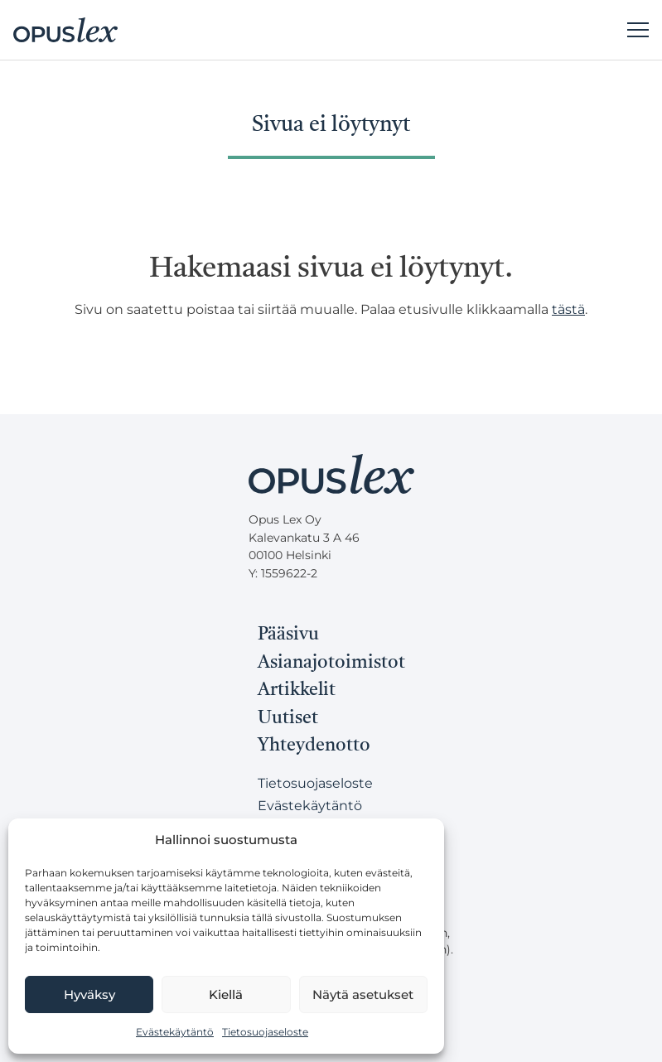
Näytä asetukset (362, 994)
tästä (568, 309)
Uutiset (288, 718)
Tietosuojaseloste (265, 1032)
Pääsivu (288, 634)
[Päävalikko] (638, 29)
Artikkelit (297, 690)
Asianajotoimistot (331, 663)
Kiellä (226, 994)
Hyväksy (89, 994)
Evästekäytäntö (175, 1032)
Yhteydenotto (314, 745)
